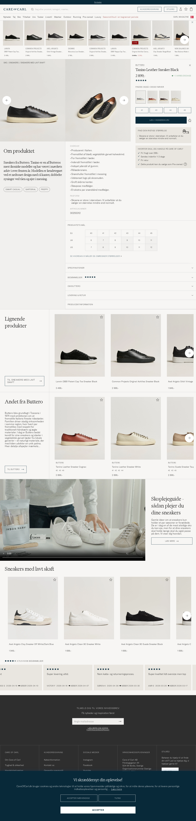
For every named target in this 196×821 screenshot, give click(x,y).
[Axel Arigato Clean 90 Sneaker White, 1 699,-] (89, 614)
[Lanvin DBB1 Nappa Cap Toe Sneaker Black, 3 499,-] (119, 39)
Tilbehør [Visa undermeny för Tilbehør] (26, 17)
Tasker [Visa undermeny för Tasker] (40, 17)
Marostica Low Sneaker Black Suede (76, 52)
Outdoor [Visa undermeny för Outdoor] (67, 17)
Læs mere (170, 541)
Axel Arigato (52, 49)
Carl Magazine (181, 17)
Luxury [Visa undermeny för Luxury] (98, 17)
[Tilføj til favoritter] (101, 317)
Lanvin (7, 49)
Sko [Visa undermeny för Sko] (19, 17)
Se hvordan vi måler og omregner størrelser (95, 256)
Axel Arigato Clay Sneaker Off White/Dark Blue (31, 644)
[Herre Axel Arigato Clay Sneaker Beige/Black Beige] (162, 33)
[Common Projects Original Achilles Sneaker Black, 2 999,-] (34, 39)
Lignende (16, 322)
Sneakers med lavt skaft (33, 63)
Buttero (140, 65)
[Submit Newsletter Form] (120, 721)
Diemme (71, 49)
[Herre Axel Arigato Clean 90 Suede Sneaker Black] (145, 608)
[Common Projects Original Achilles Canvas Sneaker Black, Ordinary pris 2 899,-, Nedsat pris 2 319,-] (141, 39)
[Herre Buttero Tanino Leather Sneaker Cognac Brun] (80, 428)
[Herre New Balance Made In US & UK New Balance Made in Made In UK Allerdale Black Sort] (183, 33)
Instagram (88, 759)
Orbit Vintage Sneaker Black (54, 52)
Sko (5, 63)
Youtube (87, 770)
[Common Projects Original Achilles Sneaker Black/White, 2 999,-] (98, 39)
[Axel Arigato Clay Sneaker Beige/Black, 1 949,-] (162, 39)
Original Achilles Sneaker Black (34, 52)
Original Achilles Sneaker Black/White (98, 52)
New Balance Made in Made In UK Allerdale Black (182, 52)
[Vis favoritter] (185, 9)
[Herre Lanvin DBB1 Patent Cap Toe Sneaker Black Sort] (13, 33)
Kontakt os (49, 765)
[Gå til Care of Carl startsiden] (15, 9)
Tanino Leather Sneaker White (126, 466)
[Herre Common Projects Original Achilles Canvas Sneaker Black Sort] (141, 33)
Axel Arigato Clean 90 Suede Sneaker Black (142, 644)
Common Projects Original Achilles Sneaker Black (135, 381)
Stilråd (171, 9)
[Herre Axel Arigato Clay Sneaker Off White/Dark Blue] (33, 608)
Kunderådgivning (149, 9)
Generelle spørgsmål (53, 770)
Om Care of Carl (13, 759)
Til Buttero (15, 469)
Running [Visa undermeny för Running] (77, 17)
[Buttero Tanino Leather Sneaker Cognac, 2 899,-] (80, 437)
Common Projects (34, 49)
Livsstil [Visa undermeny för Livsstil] (48, 17)
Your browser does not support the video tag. (72, 520)
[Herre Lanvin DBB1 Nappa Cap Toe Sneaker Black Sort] (120, 33)
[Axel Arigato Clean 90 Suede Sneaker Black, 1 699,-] (145, 614)
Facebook (87, 765)
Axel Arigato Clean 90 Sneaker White (82, 644)
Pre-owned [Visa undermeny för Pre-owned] (88, 17)
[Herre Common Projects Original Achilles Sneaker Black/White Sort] (98, 33)
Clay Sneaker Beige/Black (162, 52)
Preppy (44, 189)
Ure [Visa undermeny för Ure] (34, 17)
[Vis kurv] (191, 9)
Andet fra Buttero (24, 401)
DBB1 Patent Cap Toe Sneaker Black (11, 52)
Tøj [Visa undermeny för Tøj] (14, 17)
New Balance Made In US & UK (183, 49)
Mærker (57, 17)
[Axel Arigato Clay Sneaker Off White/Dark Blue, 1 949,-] (33, 614)
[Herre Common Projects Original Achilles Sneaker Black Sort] (34, 33)
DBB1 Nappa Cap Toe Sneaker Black (118, 52)
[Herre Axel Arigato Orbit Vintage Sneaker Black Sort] (56, 33)
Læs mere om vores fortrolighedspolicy (98, 729)
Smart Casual (13, 189)
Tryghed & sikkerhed (14, 765)
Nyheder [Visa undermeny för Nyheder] (7, 17)
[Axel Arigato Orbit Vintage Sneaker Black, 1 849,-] (55, 39)
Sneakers (14, 63)
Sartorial (31, 189)
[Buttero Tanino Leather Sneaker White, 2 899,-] (136, 437)
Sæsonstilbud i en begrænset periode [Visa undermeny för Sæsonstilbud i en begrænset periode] (120, 17)
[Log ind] (181, 9)
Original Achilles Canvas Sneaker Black (140, 52)
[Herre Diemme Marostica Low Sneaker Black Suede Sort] (77, 33)
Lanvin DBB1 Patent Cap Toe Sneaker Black (76, 381)
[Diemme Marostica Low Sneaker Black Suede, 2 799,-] (77, 39)
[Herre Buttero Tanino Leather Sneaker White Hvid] (136, 428)
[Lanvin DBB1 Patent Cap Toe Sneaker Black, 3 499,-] (13, 39)
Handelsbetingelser (14, 770)
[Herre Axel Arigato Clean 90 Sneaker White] (89, 608)
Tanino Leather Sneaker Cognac (71, 466)
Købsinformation (52, 759)
